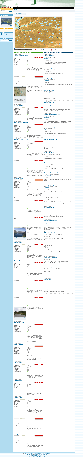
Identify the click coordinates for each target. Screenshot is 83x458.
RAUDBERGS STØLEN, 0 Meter (21, 417)
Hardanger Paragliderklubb (50, 78)
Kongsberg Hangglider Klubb (50, 139)
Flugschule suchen (37, 454)
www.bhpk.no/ (46, 117)
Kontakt (40, 456)
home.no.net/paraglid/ (48, 105)
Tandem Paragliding (37, 453)
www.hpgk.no (46, 80)
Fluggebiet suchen (30, 454)
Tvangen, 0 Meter (18, 260)
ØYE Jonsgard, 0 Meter (19, 105)
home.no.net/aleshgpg (48, 175)
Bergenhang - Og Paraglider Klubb (52, 114)
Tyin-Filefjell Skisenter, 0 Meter (21, 55)
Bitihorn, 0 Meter (18, 242)
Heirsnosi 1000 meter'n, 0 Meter (21, 139)
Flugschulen (31, 453)
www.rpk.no (46, 129)
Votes (3, 24)
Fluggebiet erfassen (5, 33)
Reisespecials (39, 455)
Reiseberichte (34, 455)
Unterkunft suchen (44, 454)
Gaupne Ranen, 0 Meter (19, 322)
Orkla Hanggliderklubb (49, 207)
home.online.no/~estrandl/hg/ (49, 287)
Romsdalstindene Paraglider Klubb (52, 127)
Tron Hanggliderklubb (49, 152)
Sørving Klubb (47, 279)
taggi (11, 25)
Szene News (43, 453)
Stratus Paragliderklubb (49, 162)
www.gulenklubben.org (48, 92)
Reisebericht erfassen (5, 35)
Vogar (2, 26)
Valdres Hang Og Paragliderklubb (51, 68)
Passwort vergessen (5, 13)
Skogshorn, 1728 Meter (19, 158)
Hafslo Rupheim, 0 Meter (19, 279)
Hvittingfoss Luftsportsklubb (50, 220)
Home (15, 9)
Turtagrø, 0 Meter (18, 295)
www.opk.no (46, 58)
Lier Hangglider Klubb (49, 196)
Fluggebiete (26, 453)
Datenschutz (31, 456)
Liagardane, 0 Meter (18, 178)
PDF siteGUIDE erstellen (20, 13)
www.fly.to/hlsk (46, 223)
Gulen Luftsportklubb (49, 90)
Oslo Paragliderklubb (49, 55)
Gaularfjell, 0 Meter (18, 434)
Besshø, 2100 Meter (18, 344)
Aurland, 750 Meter (18, 215)
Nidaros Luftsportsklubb (49, 254)
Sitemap (43, 456)
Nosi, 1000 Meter (18, 362)
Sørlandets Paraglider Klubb (50, 267)
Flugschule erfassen (5, 34)
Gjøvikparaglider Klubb (49, 102)
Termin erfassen (4, 36)
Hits (11, 24)
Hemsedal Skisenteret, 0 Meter (21, 122)
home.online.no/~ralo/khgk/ (49, 141)
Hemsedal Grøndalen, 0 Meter (20, 75)
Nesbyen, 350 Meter (18, 397)
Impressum (36, 456)
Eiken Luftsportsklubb (49, 244)
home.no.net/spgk (47, 269)
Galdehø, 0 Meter (18, 380)
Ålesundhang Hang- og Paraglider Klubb (53, 172)
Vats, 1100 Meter (17, 198)
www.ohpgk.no (46, 187)
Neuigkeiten (48, 453)
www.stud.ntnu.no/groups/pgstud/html (50, 257)
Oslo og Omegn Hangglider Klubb (51, 232)
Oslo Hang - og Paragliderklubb (51, 185)
